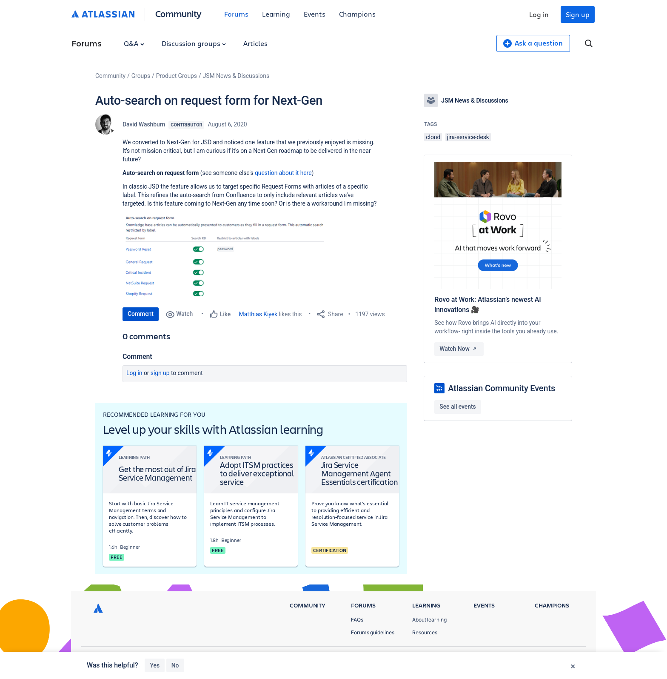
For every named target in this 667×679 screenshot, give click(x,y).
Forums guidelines (372, 632)
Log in (539, 14)
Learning (276, 13)
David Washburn (144, 124)
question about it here (283, 172)
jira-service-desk (468, 137)
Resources (424, 632)
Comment (141, 313)
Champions (357, 13)
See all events (457, 406)
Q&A (134, 43)
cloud (433, 137)
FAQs (357, 620)
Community (178, 13)
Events (314, 13)
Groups (140, 75)
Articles (255, 43)
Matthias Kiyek (258, 314)
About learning (429, 620)
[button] (223, 255)
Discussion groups (194, 43)
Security (566, 658)
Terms (532, 658)
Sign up (578, 14)
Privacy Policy (492, 658)
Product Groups (176, 75)
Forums (236, 13)
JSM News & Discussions (236, 75)
